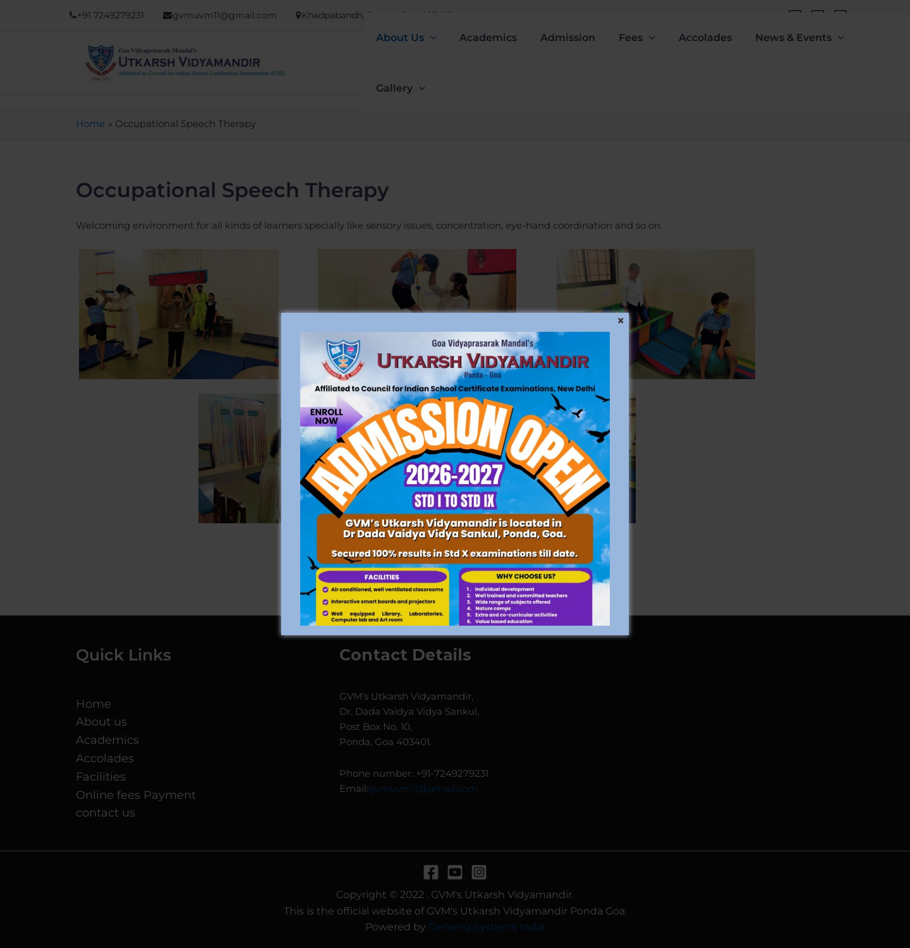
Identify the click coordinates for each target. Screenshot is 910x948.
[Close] (620, 321)
